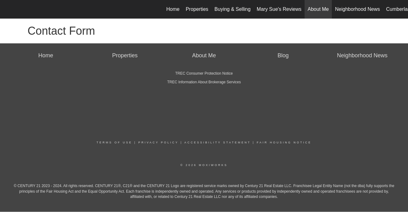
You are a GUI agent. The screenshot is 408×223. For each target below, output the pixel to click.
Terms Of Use (114, 142)
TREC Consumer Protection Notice (204, 73)
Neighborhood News (357, 9)
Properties (197, 9)
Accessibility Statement (217, 142)
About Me (318, 9)
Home (173, 9)
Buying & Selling (233, 9)
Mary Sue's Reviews (279, 9)
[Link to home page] (8, 9)
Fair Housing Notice (284, 142)
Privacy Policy (158, 142)
